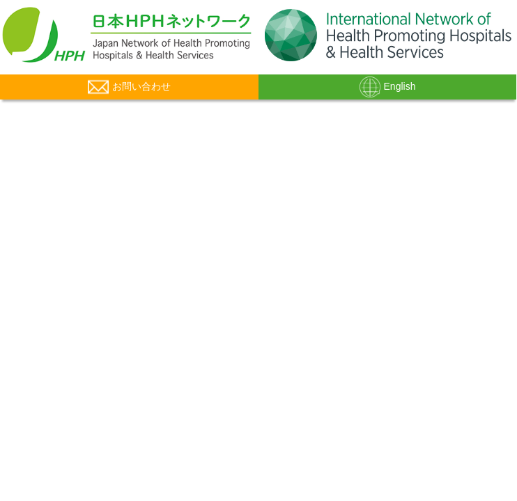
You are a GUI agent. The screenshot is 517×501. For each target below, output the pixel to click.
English (388, 87)
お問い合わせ (129, 87)
